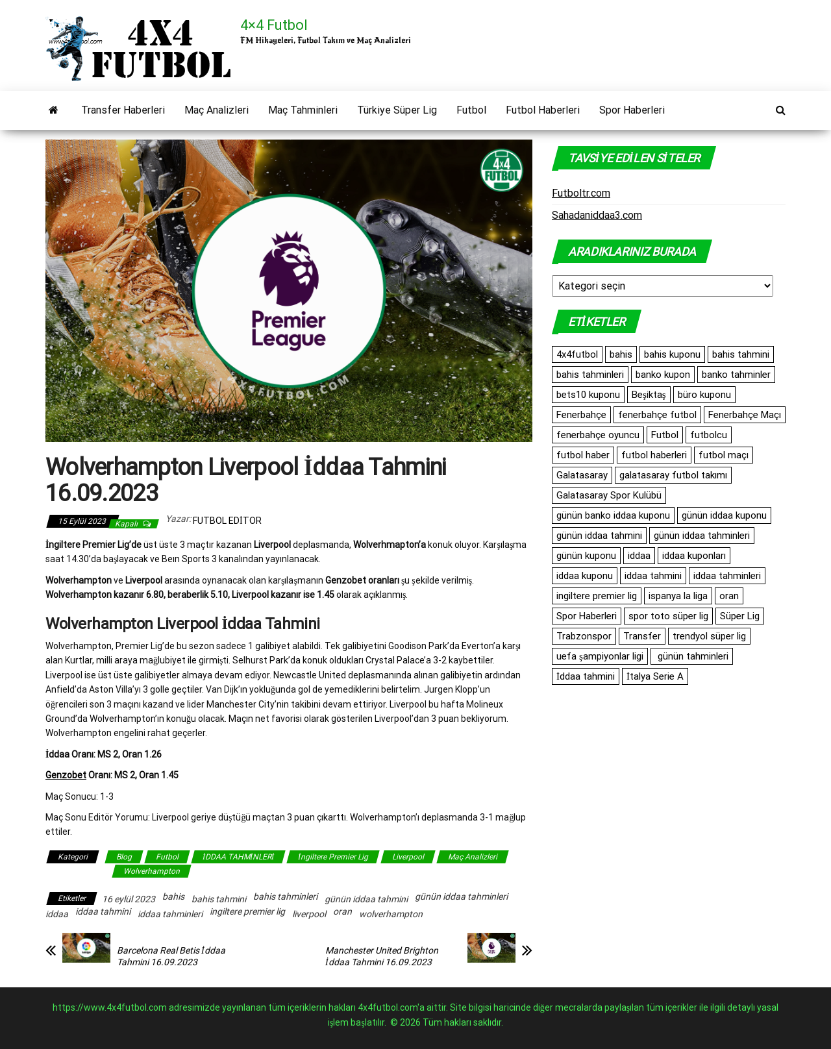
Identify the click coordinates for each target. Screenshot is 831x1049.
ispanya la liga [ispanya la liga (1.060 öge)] (678, 596)
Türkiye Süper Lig (397, 110)
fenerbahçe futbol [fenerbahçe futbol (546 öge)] (657, 415)
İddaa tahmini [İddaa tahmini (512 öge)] (585, 676)
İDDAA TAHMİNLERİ (238, 856)
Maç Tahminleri (303, 110)
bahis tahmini (219, 899)
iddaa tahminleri (170, 914)
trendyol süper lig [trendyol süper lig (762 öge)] (709, 636)
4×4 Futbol (274, 25)
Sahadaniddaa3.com (597, 215)
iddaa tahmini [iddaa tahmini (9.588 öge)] (653, 576)
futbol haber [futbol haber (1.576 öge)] (583, 455)
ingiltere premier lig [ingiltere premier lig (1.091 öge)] (596, 596)
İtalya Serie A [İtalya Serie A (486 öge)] (655, 676)
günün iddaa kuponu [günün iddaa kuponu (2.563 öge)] (724, 515)
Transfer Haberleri (123, 110)
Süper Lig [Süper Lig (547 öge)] (740, 616)
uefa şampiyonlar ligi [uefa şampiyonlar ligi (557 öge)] (599, 656)
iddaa (56, 914)
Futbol (471, 110)
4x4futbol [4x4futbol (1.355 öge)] (577, 354)
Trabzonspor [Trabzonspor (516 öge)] (584, 636)
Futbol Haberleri (543, 110)
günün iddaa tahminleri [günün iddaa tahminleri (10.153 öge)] (702, 535)
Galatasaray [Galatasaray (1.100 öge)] (582, 475)
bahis (173, 896)
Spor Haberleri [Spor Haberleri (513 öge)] (586, 616)
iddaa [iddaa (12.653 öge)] (639, 556)
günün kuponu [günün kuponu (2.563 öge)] (586, 556)
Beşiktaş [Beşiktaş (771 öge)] (649, 395)
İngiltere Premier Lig (333, 856)
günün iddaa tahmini (366, 899)
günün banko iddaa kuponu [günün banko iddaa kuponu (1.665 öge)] (613, 515)
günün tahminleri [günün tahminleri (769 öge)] (691, 656)
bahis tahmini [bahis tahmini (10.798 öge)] (740, 354)
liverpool (309, 914)
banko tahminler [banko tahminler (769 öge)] (736, 374)
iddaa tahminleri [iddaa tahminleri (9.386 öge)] (727, 576)
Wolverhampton (151, 871)
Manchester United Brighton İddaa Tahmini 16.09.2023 (381, 956)
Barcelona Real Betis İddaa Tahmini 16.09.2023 (171, 956)
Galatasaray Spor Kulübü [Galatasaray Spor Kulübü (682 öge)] (609, 495)
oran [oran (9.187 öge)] (729, 596)
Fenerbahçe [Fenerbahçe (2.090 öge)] (581, 415)
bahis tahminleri (285, 896)
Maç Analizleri (216, 110)
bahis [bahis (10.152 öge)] (621, 354)
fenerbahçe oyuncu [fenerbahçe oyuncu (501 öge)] (597, 435)
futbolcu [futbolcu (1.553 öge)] (708, 435)
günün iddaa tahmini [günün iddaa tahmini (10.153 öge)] (599, 535)
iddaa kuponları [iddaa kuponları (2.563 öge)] (694, 556)
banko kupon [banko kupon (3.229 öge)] (663, 374)
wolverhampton (391, 914)
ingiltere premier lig (247, 911)
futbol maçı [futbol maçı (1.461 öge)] (724, 455)
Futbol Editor (227, 520)
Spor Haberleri (632, 110)
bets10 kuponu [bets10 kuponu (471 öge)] (588, 395)
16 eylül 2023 (128, 899)
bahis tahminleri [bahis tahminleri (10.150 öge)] (590, 374)
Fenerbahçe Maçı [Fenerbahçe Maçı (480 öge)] (744, 415)
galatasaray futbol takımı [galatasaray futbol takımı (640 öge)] (673, 475)
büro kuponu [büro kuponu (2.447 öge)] (704, 395)
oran (342, 911)
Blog (124, 856)
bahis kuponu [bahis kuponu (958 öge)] (672, 354)
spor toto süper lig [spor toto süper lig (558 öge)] (668, 616)
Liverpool (408, 856)
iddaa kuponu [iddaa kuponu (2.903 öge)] (584, 576)
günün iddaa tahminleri (461, 896)
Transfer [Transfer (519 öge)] (642, 636)
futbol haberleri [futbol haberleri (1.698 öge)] (654, 455)
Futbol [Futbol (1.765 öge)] (664, 435)
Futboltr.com (581, 193)
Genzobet (65, 775)
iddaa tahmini (102, 911)
